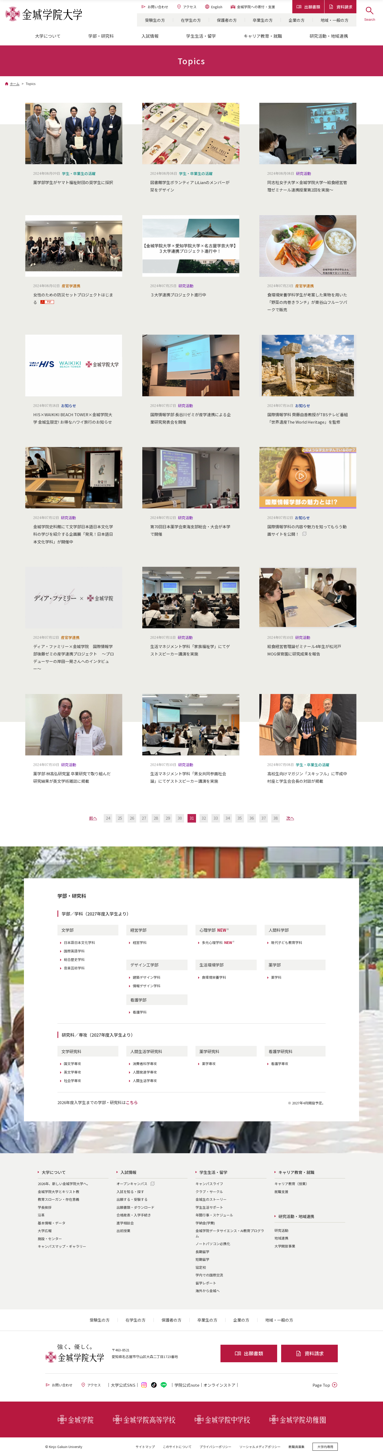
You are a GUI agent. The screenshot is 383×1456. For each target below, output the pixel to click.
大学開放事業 (284, 1246)
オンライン (219, 1385)
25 (120, 818)
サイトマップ (145, 1446)
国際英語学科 (74, 950)
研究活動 (281, 1230)
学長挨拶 (45, 1207)
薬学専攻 (209, 1063)
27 (144, 818)
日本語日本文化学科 (79, 942)
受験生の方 (155, 20)
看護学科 (140, 1012)
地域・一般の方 (334, 20)
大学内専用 (325, 1446)
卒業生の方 (263, 20)
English (213, 6)
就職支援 (281, 1191)
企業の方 (297, 20)
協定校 (200, 1267)
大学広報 (45, 1230)
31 (192, 818)
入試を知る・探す (130, 1191)
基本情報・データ (51, 1222)
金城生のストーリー (211, 1199)
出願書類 (308, 7)
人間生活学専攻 (145, 1080)
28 (156, 818)
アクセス (186, 6)
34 (228, 818)
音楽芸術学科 (74, 967)
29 (168, 818)
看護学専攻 (279, 1063)
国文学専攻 (72, 1063)
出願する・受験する (132, 1199)
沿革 (41, 1214)
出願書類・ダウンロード (135, 1207)
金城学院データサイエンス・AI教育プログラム (229, 1233)
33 (216, 818)
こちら (132, 1102)
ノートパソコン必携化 (212, 1243)
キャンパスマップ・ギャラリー (62, 1246)
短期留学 (202, 1259)
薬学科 (276, 977)
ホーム (14, 83)
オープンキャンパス (131, 1183)
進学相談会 (125, 1222)
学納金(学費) (205, 1222)
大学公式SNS (123, 1385)
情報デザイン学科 (146, 985)
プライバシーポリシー (215, 1446)
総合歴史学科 (74, 959)
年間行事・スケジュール (214, 1214)
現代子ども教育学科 (286, 942)
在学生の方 (191, 20)
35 (240, 818)
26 (132, 818)
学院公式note (186, 1385)
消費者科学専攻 (145, 1063)
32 (204, 818)
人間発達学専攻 (145, 1072)
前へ (93, 818)
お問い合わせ (154, 6)
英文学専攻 (72, 1072)
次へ (290, 818)
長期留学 (202, 1251)
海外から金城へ (207, 1290)
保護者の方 (227, 20)
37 (263, 818)
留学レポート (205, 1282)
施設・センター (50, 1238)
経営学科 (140, 942)
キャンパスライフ (209, 1183)
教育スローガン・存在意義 (58, 1199)
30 (180, 818)
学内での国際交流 (209, 1275)
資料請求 (340, 7)
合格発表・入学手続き (133, 1214)
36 (251, 818)
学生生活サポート (209, 1207)
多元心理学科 (218, 942)
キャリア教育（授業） (291, 1183)
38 (275, 818)
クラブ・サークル (209, 1191)
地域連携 (281, 1238)
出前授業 (123, 1230)
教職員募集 (297, 1446)
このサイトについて (177, 1446)
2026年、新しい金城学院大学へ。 (64, 1183)
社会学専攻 (72, 1080)
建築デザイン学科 (146, 977)
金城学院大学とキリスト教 (58, 1191)
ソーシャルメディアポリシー (260, 1446)
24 (108, 818)
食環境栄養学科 (214, 977)
